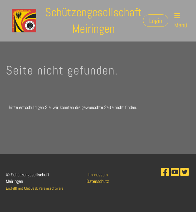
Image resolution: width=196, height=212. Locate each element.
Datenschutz (98, 181)
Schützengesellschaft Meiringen (93, 20)
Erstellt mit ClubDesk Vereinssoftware (34, 188)
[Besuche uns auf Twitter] (184, 172)
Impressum (98, 175)
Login (155, 20)
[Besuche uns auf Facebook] (165, 172)
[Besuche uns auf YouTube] (175, 172)
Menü (180, 21)
